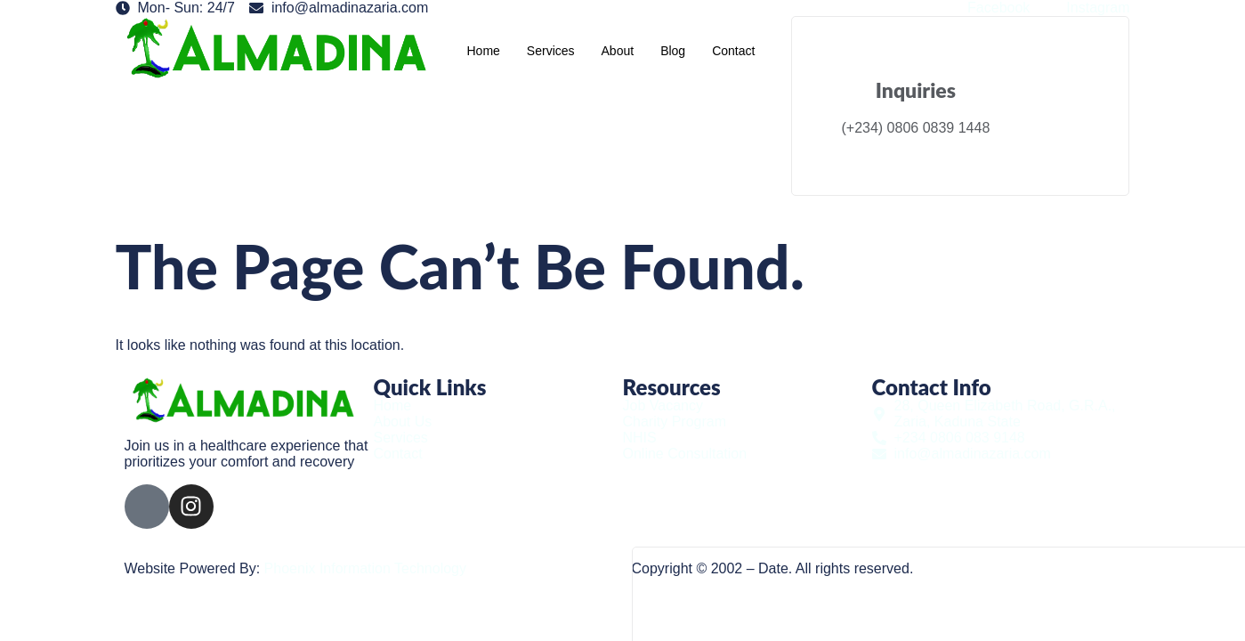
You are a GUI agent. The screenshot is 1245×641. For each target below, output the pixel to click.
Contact (733, 51)
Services (551, 51)
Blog (672, 51)
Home (482, 51)
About (618, 51)
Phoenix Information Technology (365, 568)
